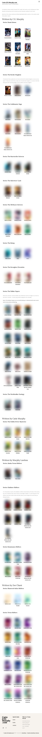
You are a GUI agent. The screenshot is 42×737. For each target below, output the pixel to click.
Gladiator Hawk (27, 510)
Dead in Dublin (8, 437)
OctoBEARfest (8, 562)
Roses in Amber (7, 95)
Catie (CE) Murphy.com (9, 733)
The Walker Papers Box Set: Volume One (27, 387)
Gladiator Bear (8, 510)
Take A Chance (7, 52)
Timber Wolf (8, 628)
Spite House (17, 371)
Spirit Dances (28, 343)
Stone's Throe (18, 37)
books (14, 722)
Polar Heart (17, 478)
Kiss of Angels (28, 234)
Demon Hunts (8, 343)
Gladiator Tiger (17, 524)
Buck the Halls (18, 670)
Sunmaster (7, 133)
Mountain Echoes (28, 357)
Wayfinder (17, 409)
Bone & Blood (18, 95)
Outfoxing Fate (27, 642)
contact (14, 725)
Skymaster (27, 119)
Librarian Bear (18, 628)
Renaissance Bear (28, 562)
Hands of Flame (27, 220)
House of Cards (17, 220)
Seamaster (7, 119)
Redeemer (27, 66)
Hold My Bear (8, 642)
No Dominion (18, 357)
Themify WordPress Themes (33, 733)
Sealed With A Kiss (28, 628)
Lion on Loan (8, 604)
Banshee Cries (18, 315)
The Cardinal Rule (8, 282)
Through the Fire (8, 66)
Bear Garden (8, 576)
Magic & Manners (18, 66)
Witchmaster (18, 133)
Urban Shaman (7, 315)
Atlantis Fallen (8, 172)
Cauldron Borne (27, 329)
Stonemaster (18, 119)
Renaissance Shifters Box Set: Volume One (27, 578)
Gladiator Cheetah (18, 510)
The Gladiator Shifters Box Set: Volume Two (8, 540)
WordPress (24, 733)
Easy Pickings (8, 371)
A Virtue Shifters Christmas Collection (27, 700)
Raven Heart (8, 478)
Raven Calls (8, 357)
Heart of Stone (8, 220)
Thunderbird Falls (28, 315)
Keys (18, 258)
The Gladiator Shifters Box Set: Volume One (27, 525)
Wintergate (27, 95)
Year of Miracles (17, 234)
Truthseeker (8, 409)
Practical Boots (7, 37)
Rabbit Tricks (18, 329)
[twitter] (3, 727)
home (14, 719)
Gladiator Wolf (8, 524)
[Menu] (39, 1)
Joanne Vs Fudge (28, 371)
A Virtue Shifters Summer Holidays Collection (18, 700)
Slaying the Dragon (8, 385)
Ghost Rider (17, 343)
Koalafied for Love (8, 670)
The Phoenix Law (27, 282)
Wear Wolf (8, 656)
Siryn (28, 258)
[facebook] (6, 727)
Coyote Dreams (8, 329)
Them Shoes (8, 258)
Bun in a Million (8, 684)
